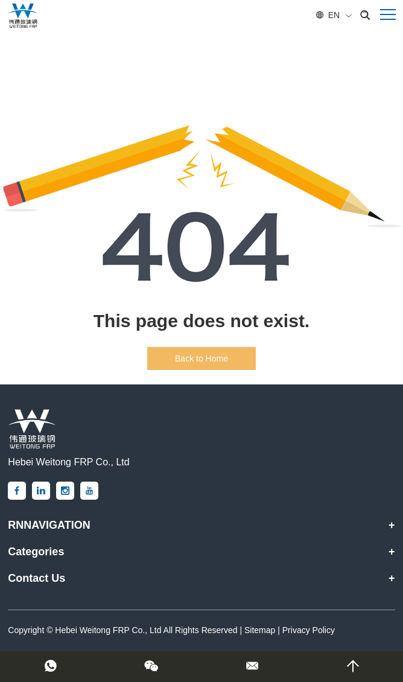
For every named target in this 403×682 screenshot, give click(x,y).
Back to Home (201, 358)
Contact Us (36, 578)
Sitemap (259, 630)
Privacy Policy (308, 630)
